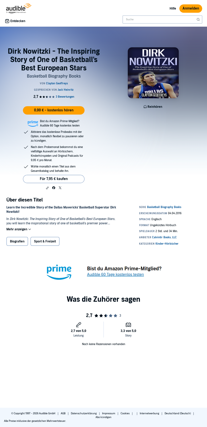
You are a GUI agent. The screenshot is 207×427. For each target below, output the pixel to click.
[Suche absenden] (198, 19)
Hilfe (173, 9)
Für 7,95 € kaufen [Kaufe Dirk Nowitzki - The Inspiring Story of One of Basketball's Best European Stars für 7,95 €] (54, 179)
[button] (47, 188)
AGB (63, 413)
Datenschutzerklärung (84, 413)
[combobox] (162, 19)
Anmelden (191, 8)
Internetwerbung (150, 413)
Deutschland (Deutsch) (178, 413)
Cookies (125, 413)
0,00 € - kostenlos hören (53, 110)
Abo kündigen (103, 417)
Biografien (17, 241)
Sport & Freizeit (45, 241)
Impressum (109, 413)
